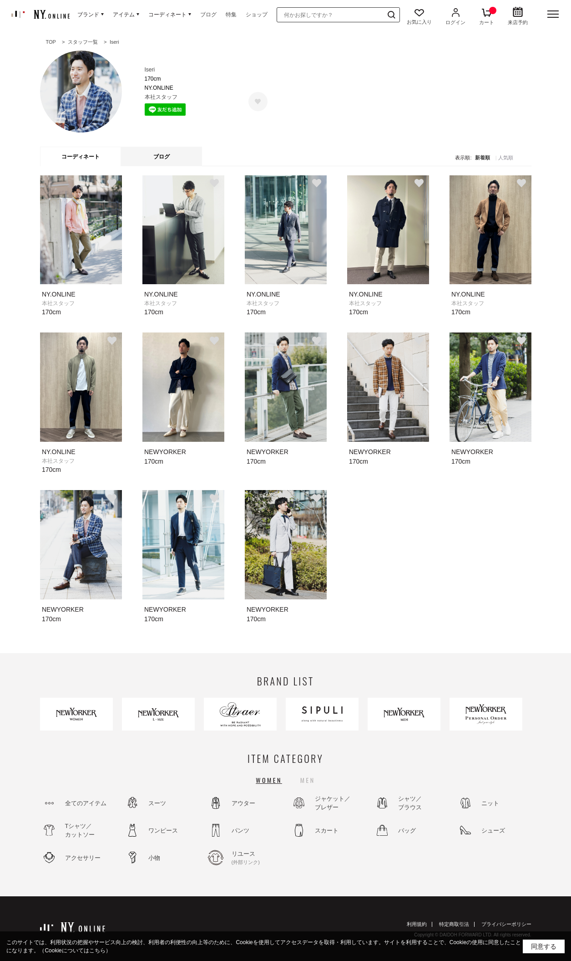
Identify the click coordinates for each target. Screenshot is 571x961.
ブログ (208, 14)
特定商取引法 (454, 924)
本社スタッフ (161, 97)
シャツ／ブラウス (410, 803)
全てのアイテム (85, 803)
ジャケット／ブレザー (332, 803)
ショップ (257, 14)
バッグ (407, 830)
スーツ (157, 803)
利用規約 (417, 924)
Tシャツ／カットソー (80, 830)
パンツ (240, 830)
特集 (231, 14)
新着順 (482, 157)
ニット (490, 803)
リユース (256, 858)
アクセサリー (83, 857)
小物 (154, 857)
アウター (243, 803)
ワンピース (163, 830)
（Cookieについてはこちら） (75, 950)
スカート (327, 830)
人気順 (505, 157)
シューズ (493, 830)
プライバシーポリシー (506, 924)
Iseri (150, 69)
